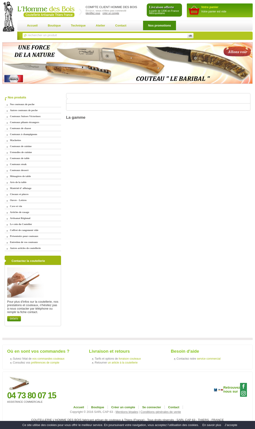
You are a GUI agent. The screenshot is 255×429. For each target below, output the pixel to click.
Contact (120, 25)
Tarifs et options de (118, 358)
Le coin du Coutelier (21, 224)
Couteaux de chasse (20, 128)
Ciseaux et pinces (19, 194)
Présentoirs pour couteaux (24, 236)
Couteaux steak (18, 164)
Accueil (32, 25)
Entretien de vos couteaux (24, 242)
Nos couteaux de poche (22, 104)
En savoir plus (211, 425)
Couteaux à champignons (23, 134)
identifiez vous (93, 13)
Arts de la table (18, 182)
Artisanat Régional (20, 218)
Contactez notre (199, 358)
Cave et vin (16, 206)
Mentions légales (127, 412)
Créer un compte (123, 407)
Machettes (15, 140)
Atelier (100, 25)
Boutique (54, 25)
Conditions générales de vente (161, 412)
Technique (78, 25)
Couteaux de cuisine (21, 146)
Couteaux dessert (19, 170)
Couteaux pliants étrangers (24, 122)
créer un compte (111, 13)
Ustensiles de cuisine (21, 152)
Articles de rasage (19, 212)
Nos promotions (159, 25)
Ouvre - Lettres (18, 200)
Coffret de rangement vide (24, 230)
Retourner (116, 362)
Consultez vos (36, 362)
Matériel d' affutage (20, 188)
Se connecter (151, 407)
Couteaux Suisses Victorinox (25, 116)
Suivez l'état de (38, 358)
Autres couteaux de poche (24, 110)
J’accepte (231, 425)
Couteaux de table (19, 158)
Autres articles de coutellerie (25, 248)
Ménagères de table (20, 176)
